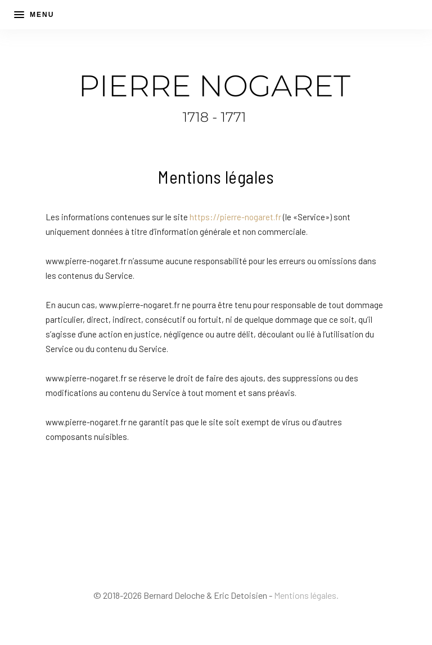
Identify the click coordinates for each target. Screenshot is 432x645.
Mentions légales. (306, 595)
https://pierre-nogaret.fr (235, 217)
